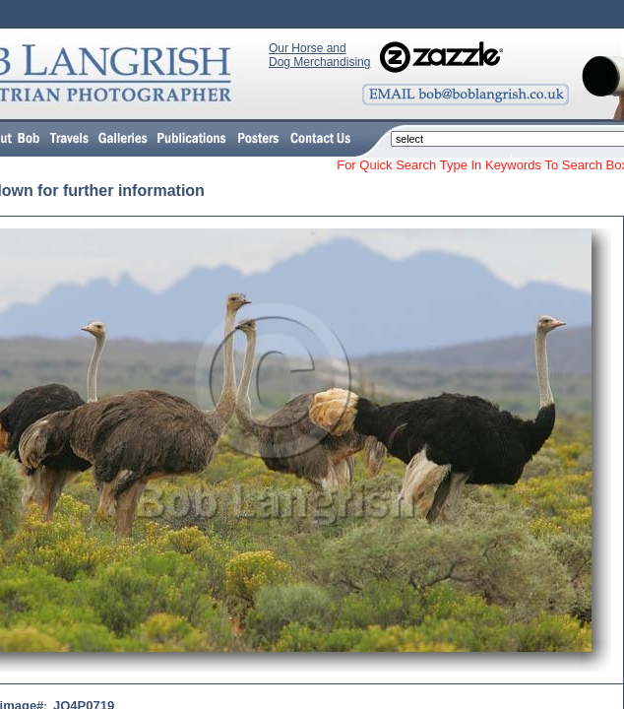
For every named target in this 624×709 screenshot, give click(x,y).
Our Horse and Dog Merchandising (319, 55)
